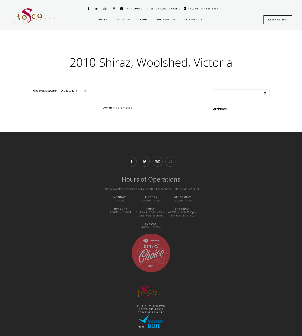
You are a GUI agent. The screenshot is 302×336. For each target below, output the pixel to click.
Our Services (166, 19)
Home (103, 19)
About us (123, 19)
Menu (143, 19)
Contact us (194, 19)
